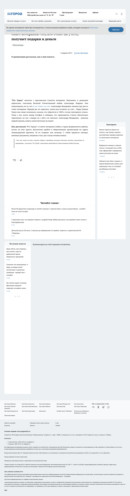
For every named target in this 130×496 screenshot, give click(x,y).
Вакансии (83, 12)
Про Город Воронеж (10, 404)
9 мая (62, 15)
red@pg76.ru (26, 444)
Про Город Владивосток (11, 411)
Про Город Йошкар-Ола (63, 404)
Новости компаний (9, 423)
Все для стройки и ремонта (42, 21)
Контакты (7, 425)
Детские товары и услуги (16, 21)
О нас (57, 423)
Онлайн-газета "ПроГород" (64, 411)
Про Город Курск (79, 404)
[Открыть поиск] (116, 14)
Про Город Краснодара (28, 411)
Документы (42, 411)
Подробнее (67, 476)
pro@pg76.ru (30, 442)
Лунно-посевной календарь (92, 21)
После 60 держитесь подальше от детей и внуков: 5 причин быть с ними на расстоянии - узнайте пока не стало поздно (49, 211)
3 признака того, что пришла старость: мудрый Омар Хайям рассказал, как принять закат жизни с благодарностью (49, 222)
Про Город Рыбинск (44, 406)
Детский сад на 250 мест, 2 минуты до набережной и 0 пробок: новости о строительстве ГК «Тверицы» (49, 233)
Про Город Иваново (44, 404)
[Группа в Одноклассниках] (98, 407)
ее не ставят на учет (41, 106)
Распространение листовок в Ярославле (15, 457)
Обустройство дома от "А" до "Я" (40, 15)
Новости (32, 425)
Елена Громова (81, 53)
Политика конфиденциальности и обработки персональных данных (23, 479)
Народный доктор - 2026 (118, 21)
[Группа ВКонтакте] (93, 407)
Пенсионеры (18, 45)
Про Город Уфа (61, 406)
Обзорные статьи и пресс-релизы (39, 423)
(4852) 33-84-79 (18, 444)
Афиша (95, 12)
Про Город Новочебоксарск (29, 406)
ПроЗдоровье (67, 12)
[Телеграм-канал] (103, 407)
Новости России (49, 12)
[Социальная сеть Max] (108, 407)
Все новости (32, 12)
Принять (116, 30)
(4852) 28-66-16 (22, 442)
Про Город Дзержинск (28, 404)
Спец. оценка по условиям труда (13, 471)
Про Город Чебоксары (80, 406)
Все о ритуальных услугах (67, 21)
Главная (58, 425)
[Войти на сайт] (122, 14)
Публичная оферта (9, 415)
